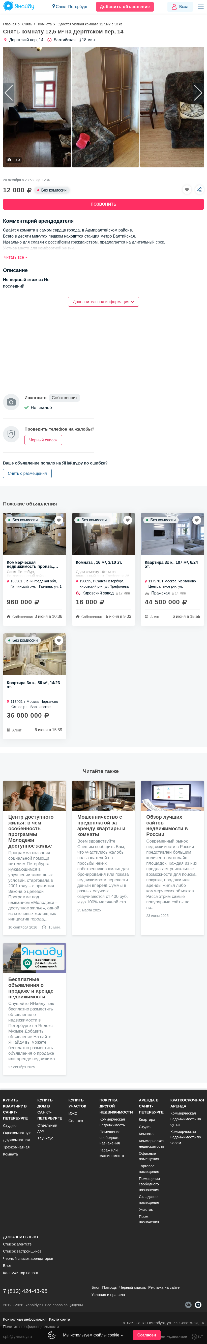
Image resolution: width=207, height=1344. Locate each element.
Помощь (109, 1287)
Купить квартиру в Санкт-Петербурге (15, 1109)
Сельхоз (75, 1121)
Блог (7, 1265)
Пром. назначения (149, 1219)
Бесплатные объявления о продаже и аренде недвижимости (30, 988)
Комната (45, 24)
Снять (27, 24)
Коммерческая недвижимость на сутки (185, 1119)
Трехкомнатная (16, 1147)
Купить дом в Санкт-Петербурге (49, 1109)
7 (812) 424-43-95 (25, 1291)
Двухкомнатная (16, 1140)
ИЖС (72, 1113)
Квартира (147, 1119)
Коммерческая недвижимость (112, 1122)
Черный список (132, 1287)
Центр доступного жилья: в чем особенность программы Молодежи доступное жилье (30, 832)
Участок (146, 1209)
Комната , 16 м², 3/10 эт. (99, 563)
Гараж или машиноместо (112, 1153)
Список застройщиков (22, 1251)
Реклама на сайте (164, 1287)
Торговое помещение (149, 1169)
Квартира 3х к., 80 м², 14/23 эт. (33, 686)
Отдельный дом (47, 1128)
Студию (9, 1125)
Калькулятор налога (20, 1273)
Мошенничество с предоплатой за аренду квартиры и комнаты (101, 826)
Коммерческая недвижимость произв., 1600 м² (30, 565)
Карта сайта (59, 1319)
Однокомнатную (17, 1133)
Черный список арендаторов (28, 1258)
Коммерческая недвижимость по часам (185, 1137)
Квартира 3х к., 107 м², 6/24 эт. (171, 565)
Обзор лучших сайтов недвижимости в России (167, 826)
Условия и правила (108, 1294)
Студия (145, 1127)
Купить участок (77, 1103)
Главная (9, 24)
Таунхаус (45, 1138)
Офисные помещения (149, 1156)
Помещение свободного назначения (110, 1137)
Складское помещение (149, 1199)
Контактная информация (24, 1319)
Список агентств (17, 1244)
